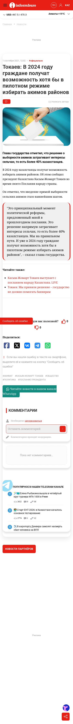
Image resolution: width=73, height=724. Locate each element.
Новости (21, 24)
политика (10, 379)
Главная (7, 24)
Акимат (8, 376)
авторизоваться (33, 420)
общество (53, 376)
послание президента (32, 379)
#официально (36, 60)
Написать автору (59, 102)
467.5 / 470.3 (15, 15)
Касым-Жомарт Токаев (29, 376)
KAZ (67, 5)
